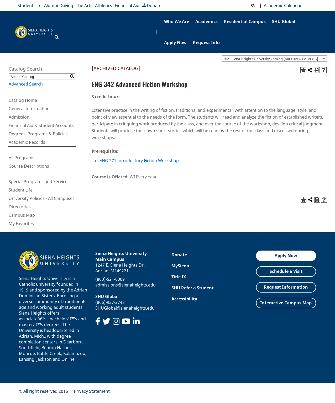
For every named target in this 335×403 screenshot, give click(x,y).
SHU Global (283, 21)
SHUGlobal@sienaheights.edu (125, 308)
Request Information (286, 287)
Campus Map (22, 215)
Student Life (29, 5)
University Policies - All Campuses (42, 198)
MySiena (180, 266)
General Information (29, 109)
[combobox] (274, 58)
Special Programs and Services (39, 181)
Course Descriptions (29, 166)
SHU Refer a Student (192, 288)
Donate (151, 5)
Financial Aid (127, 5)
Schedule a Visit (286, 271)
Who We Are (176, 21)
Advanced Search (26, 84)
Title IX (178, 277)
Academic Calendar (282, 5)
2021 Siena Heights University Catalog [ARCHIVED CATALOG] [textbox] (270, 58)
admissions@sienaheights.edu (125, 285)
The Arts (84, 5)
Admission (19, 117)
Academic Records (27, 142)
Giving (67, 5)
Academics (206, 21)
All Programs (21, 158)
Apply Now (175, 42)
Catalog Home (23, 100)
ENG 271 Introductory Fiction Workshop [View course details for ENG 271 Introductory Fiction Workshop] (139, 160)
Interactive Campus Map (286, 303)
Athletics (103, 5)
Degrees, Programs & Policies (38, 134)
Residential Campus (245, 21)
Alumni (51, 5)
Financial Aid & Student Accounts (41, 125)
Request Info (206, 42)
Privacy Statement (92, 391)
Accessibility (184, 299)
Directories (20, 207)
